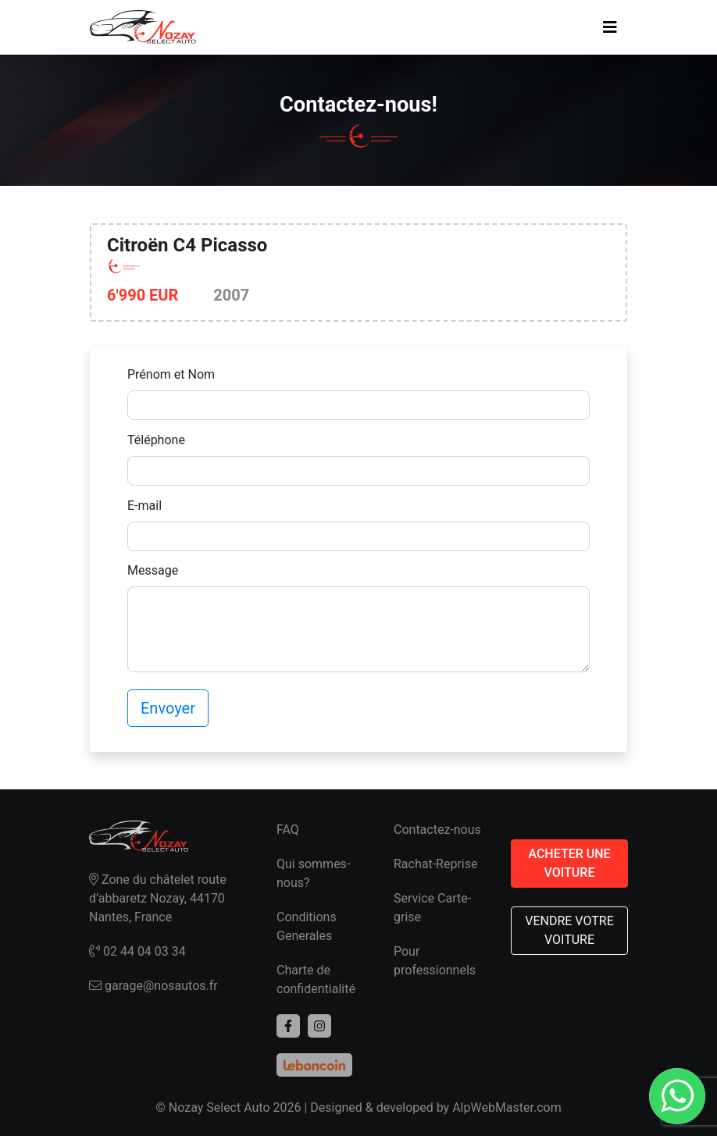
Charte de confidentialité (315, 979)
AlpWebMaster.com (507, 1107)
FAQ (287, 829)
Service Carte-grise (432, 907)
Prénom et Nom (171, 374)
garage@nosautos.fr (153, 985)
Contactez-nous (437, 829)
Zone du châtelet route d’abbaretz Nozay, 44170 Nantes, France (158, 898)
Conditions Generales (306, 926)
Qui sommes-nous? (313, 873)
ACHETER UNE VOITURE (569, 863)
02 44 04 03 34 (137, 951)
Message (152, 570)
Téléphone (156, 440)
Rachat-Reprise (436, 863)
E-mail (144, 505)
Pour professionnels (435, 961)
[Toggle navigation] (610, 27)
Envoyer (168, 708)
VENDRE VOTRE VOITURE (569, 930)
